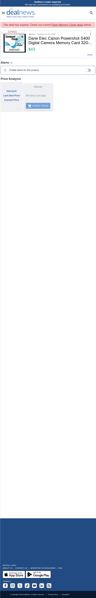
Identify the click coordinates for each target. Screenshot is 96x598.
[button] (48, 44)
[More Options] (91, 34)
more (90, 54)
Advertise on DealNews (42, 568)
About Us (7, 568)
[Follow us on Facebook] (5, 585)
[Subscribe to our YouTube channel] (34, 585)
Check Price (38, 106)
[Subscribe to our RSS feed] (49, 585)
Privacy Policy (53, 594)
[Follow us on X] (20, 585)
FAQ (60, 568)
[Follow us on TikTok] (27, 585)
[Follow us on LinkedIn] (41, 585)
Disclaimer (65, 594)
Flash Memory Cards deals (67, 24)
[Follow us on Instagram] (12, 585)
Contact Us (21, 568)
